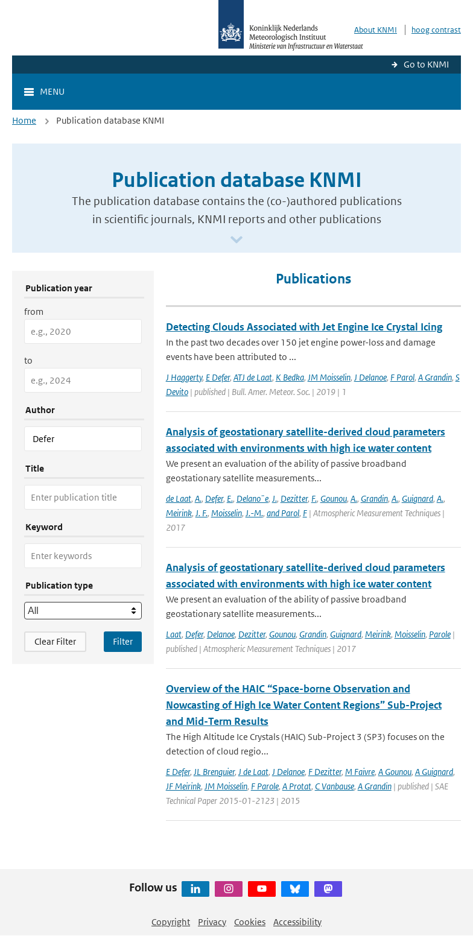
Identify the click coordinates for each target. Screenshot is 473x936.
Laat (174, 634)
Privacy (212, 922)
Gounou (333, 498)
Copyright (170, 922)
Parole (440, 634)
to (28, 360)
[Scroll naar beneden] (236, 240)
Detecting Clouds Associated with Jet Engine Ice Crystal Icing (304, 327)
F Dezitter (324, 771)
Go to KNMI (426, 64)
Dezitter (294, 498)
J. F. (201, 513)
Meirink (179, 513)
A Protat (296, 786)
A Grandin (435, 377)
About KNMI (375, 30)
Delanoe (221, 634)
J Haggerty (184, 377)
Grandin (374, 498)
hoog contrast (436, 30)
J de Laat (253, 771)
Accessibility (297, 922)
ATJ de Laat (252, 377)
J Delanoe (370, 377)
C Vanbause (334, 786)
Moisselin (226, 513)
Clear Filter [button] (55, 641)
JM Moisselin (329, 377)
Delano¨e (252, 498)
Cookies (249, 922)
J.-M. (254, 513)
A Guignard (434, 771)
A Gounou (394, 771)
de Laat (178, 498)
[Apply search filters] (123, 641)
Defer (214, 498)
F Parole (265, 786)
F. (314, 498)
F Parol (402, 377)
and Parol (283, 513)
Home (24, 120)
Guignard (417, 498)
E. (230, 498)
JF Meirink (183, 786)
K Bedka (290, 377)
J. (274, 498)
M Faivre (360, 771)
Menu (52, 91)
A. (198, 498)
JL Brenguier (214, 771)
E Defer (218, 377)
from (33, 311)
